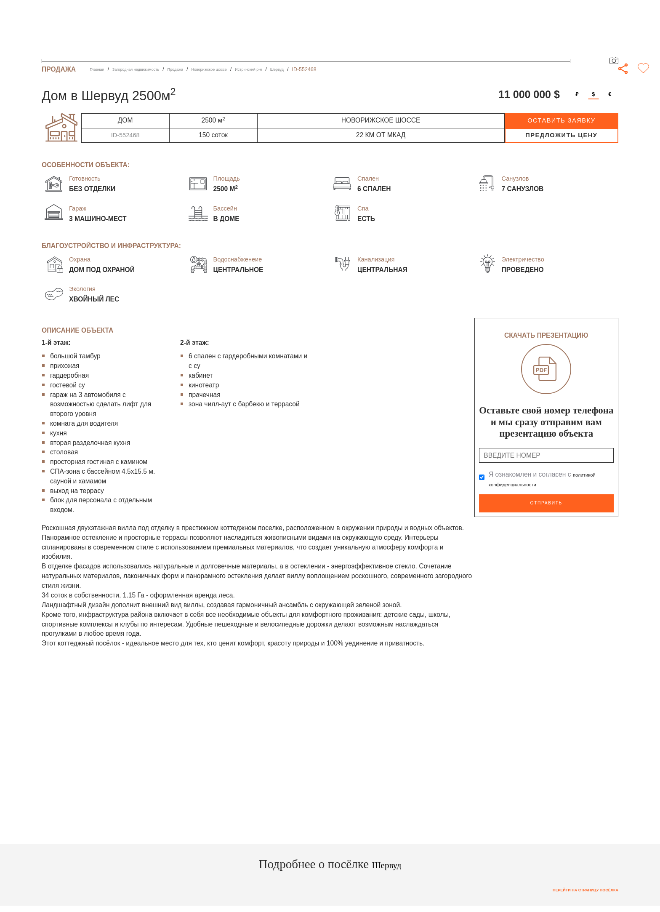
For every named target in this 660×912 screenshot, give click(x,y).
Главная (99, 69)
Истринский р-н (297, 69)
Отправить (546, 502)
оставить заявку (561, 120)
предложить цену (561, 135)
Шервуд (333, 69)
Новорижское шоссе (245, 69)
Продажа (202, 69)
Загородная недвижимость (150, 69)
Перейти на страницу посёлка (572, 891)
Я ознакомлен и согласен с (546, 479)
